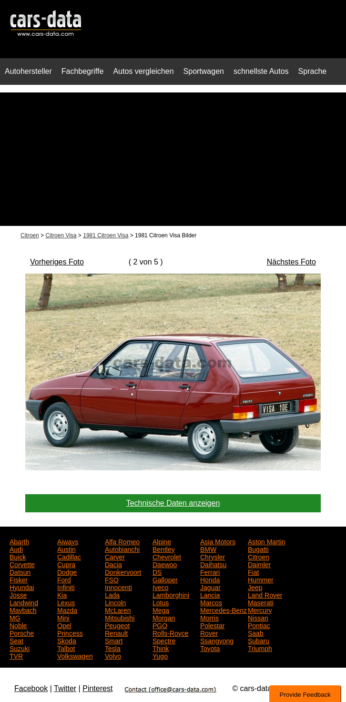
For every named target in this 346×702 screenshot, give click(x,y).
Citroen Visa (60, 235)
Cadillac (69, 556)
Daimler (259, 564)
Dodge (67, 571)
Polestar (212, 625)
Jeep (255, 587)
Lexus (66, 602)
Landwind (24, 602)
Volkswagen (75, 655)
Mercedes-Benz (223, 609)
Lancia (210, 594)
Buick (18, 556)
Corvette (22, 564)
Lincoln (115, 602)
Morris (209, 617)
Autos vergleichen (143, 71)
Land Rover (265, 594)
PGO (160, 625)
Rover (209, 632)
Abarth (19, 541)
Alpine (162, 541)
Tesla (113, 648)
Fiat (253, 571)
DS (157, 571)
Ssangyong (217, 640)
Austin (66, 548)
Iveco (160, 587)
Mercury (260, 609)
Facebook (31, 688)
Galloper (165, 579)
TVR (16, 655)
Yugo (160, 655)
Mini (63, 617)
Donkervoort (123, 571)
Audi (16, 548)
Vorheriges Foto (57, 262)
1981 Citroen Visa (105, 235)
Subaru (258, 640)
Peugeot (117, 625)
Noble (18, 625)
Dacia (113, 564)
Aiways (67, 541)
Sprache (312, 71)
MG (15, 617)
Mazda (67, 609)
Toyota (210, 648)
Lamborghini (171, 594)
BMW (208, 548)
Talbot (66, 648)
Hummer (261, 579)
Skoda (66, 640)
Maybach (23, 609)
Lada (112, 594)
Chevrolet (167, 556)
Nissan (258, 617)
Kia (62, 594)
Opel (64, 625)
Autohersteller (28, 71)
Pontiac (259, 625)
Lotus (161, 602)
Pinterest (97, 688)
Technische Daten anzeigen (173, 503)
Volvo (113, 655)
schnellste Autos (261, 71)
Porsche (22, 632)
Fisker (19, 579)
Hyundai (22, 587)
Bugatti (258, 548)
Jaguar (210, 587)
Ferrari (210, 571)
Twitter (65, 688)
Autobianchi (122, 548)
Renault (116, 632)
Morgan (164, 617)
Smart (113, 640)
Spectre (164, 640)
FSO (112, 579)
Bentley (164, 548)
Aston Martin (266, 541)
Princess (70, 632)
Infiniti (66, 587)
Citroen (29, 235)
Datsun (20, 571)
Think (161, 648)
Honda (210, 579)
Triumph (260, 648)
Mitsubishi (119, 617)
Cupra (66, 564)
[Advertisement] (173, 159)
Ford (64, 579)
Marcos (211, 602)
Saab (256, 632)
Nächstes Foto (291, 262)
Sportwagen (203, 71)
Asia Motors (217, 541)
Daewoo (165, 564)
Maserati (261, 602)
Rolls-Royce (170, 632)
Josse (18, 594)
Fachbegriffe (82, 71)
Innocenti (118, 587)
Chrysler (212, 556)
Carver (115, 556)
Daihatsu (213, 564)
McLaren (118, 609)
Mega (161, 609)
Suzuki (20, 648)
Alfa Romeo (122, 541)
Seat (16, 640)
